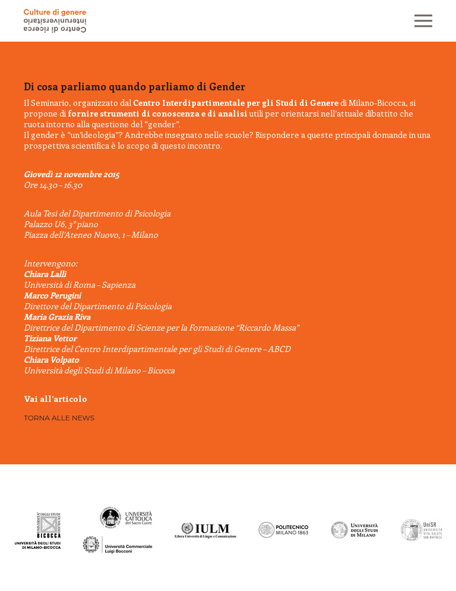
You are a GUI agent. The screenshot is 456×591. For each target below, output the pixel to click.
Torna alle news (59, 417)
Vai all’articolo (55, 398)
